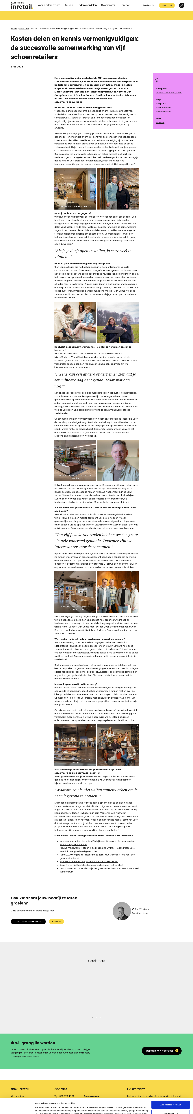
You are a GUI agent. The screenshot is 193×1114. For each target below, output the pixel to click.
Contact (125, 5)
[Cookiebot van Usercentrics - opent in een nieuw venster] (17, 1109)
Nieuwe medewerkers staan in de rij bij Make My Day (87, 838)
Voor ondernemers (49, 5)
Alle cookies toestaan (170, 1089)
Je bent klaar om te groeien (169, 92)
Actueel (68, 5)
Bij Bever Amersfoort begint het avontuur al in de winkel (89, 851)
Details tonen (41, 1109)
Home (14, 18)
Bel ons (56, 912)
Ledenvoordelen (87, 5)
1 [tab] (92, 1007)
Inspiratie (24, 18)
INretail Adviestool (99, 662)
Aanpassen (171, 1098)
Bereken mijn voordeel (159, 1041)
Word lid (167, 5)
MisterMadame (62, 347)
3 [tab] (100, 1007)
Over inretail (108, 5)
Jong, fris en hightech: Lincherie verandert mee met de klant (91, 855)
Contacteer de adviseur (28, 912)
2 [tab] (96, 1007)
